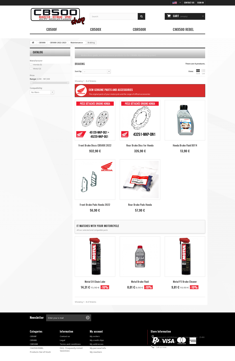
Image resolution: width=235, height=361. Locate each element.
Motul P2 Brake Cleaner (185, 281)
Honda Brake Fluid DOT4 (185, 145)
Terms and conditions (70, 344)
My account (96, 331)
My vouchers (96, 352)
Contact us (189, 2)
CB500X (95, 29)
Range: (33, 79)
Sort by (78, 71)
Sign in (200, 2)
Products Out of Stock (40, 352)
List (203, 72)
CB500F (51, 29)
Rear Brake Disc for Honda (139, 145)
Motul (37, 68)
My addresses (96, 344)
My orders (95, 336)
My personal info (98, 348)
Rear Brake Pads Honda (140, 204)
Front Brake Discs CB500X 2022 (95, 145)
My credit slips (97, 340)
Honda (37, 64)
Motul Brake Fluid (140, 281)
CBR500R (139, 29)
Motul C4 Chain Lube (95, 281)
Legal (62, 340)
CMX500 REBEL (183, 29)
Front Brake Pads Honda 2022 (95, 204)
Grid (198, 72)
